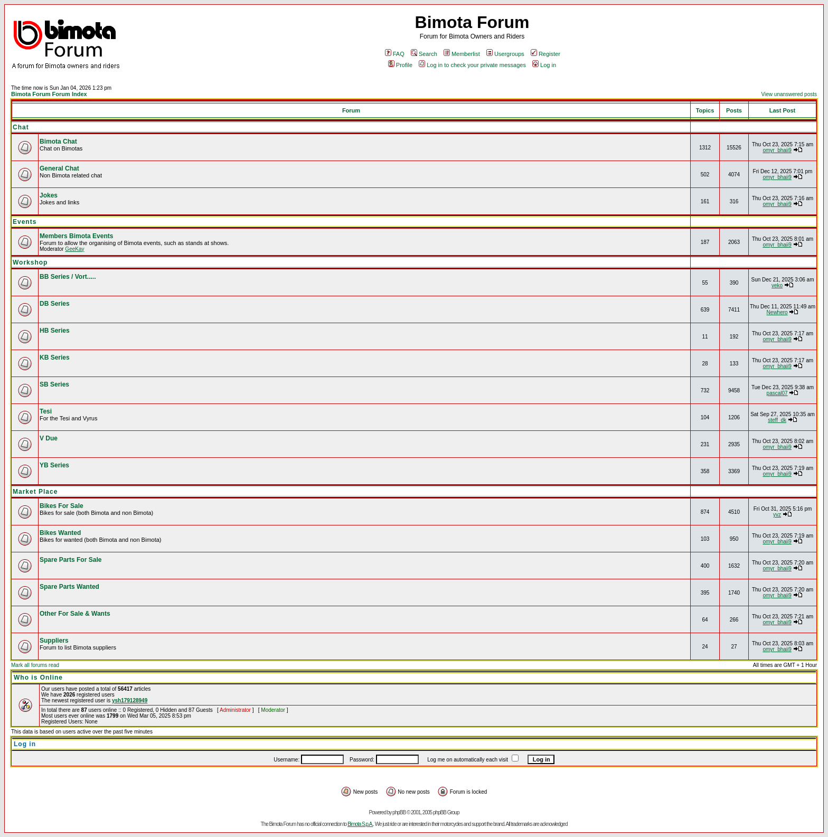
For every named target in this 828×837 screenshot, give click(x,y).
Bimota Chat (58, 141)
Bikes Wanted (60, 533)
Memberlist (462, 54)
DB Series (55, 303)
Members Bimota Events (76, 236)
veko (777, 285)
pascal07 (777, 393)
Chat (21, 127)
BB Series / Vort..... (68, 276)
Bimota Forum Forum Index (49, 94)
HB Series (55, 330)
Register (545, 54)
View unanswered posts (789, 94)
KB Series (55, 357)
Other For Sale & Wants (75, 613)
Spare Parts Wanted (69, 586)
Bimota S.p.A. (360, 824)
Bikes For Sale (61, 506)
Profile (400, 65)
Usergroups (505, 54)
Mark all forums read (35, 665)
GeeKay (74, 249)
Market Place (35, 491)
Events (24, 221)
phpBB (399, 812)
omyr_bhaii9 (777, 150)
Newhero (777, 312)
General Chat (59, 168)
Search (424, 54)
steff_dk (777, 420)
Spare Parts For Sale (70, 559)
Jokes (49, 195)
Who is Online (38, 677)
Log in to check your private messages (472, 65)
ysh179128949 (129, 700)
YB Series (54, 465)
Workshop (30, 262)
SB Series (54, 384)
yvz (777, 515)
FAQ (394, 54)
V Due (49, 438)
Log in (544, 65)
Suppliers (54, 640)
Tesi (46, 411)
